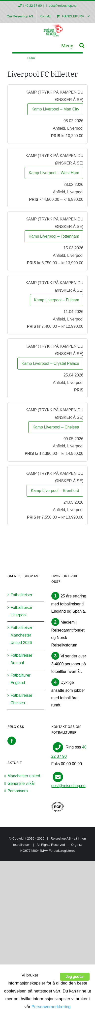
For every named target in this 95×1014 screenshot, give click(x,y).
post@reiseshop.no (62, 5)
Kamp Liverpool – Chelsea (55, 427)
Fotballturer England (20, 679)
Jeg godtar (74, 998)
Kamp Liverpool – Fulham (56, 300)
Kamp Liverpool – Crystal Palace (50, 363)
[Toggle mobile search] (81, 45)
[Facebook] (11, 741)
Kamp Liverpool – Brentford (55, 490)
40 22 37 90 (33, 5)
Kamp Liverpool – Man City (55, 109)
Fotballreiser (21, 595)
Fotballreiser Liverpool (21, 611)
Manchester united (23, 776)
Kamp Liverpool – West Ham (54, 173)
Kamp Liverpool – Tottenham (54, 236)
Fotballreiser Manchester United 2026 (21, 635)
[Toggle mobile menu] (67, 45)
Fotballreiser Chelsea (21, 699)
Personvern (17, 791)
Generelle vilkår (21, 783)
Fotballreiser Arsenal (21, 659)
